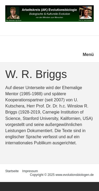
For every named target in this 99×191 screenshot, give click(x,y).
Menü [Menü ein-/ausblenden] (88, 54)
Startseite (12, 171)
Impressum (30, 171)
